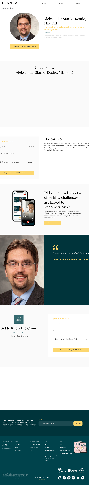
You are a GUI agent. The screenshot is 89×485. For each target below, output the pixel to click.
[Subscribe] (77, 423)
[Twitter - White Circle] (69, 477)
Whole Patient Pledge (71, 339)
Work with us (18, 450)
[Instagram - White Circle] (73, 477)
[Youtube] (78, 477)
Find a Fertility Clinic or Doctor (50, 459)
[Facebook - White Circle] (64, 477)
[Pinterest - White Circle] (82, 477)
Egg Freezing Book (49, 450)
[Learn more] (52, 223)
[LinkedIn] (59, 477)
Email (40, 419)
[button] (32, 453)
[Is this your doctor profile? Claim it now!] (24, 46)
